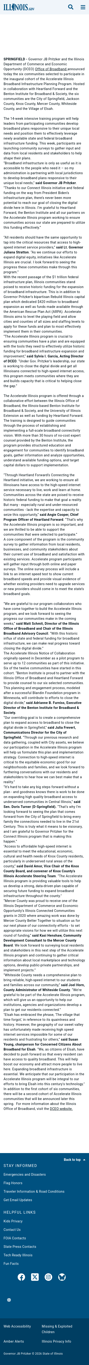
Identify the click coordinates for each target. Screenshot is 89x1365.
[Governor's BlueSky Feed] (62, 1278)
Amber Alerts (14, 1341)
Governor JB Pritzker (17, 1353)
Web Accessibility (17, 1326)
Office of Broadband (51, 69)
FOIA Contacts (15, 1238)
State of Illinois (52, 1353)
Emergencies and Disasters (25, 1174)
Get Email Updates (18, 1200)
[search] (70, 7)
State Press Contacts (20, 1247)
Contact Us (12, 1230)
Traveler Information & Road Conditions (34, 1191)
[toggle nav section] (82, 7)
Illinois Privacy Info (56, 1341)
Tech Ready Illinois (18, 1255)
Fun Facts (11, 1264)
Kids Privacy (13, 1221)
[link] (21, 1278)
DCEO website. (61, 1109)
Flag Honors (13, 1183)
